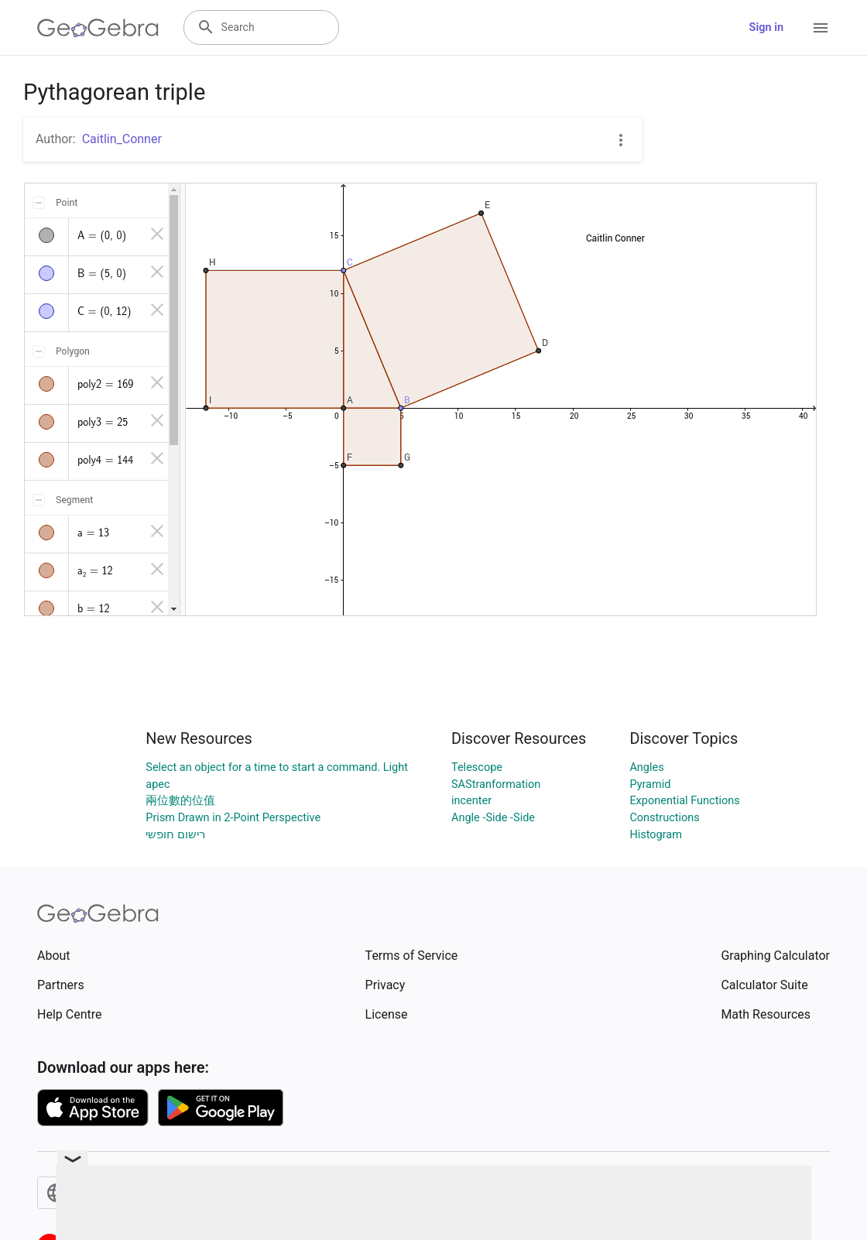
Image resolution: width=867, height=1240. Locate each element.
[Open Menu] (820, 28)
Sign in (766, 27)
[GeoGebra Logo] (98, 28)
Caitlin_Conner (122, 139)
